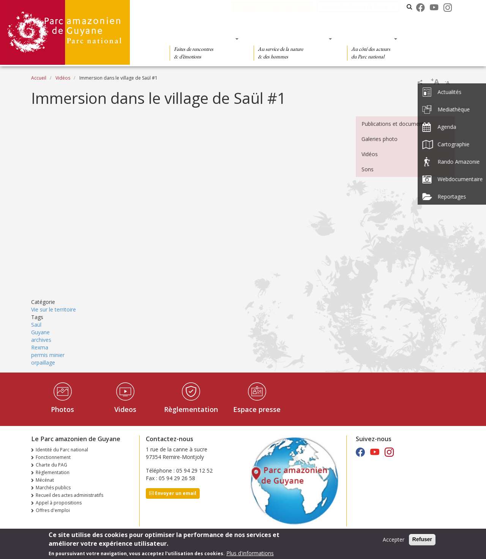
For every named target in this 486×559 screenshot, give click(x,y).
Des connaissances (290, 38)
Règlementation (191, 409)
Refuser (422, 539)
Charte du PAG (51, 465)
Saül (36, 324)
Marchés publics (53, 487)
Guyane (40, 332)
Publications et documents (394, 123)
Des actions (370, 38)
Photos (62, 409)
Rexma (39, 347)
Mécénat (45, 480)
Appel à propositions (59, 502)
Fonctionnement (53, 457)
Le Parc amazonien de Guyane (274, 6)
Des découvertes (202, 38)
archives (41, 339)
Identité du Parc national (62, 449)
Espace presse (257, 409)
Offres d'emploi (53, 510)
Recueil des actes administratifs (69, 495)
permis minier (48, 355)
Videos (125, 409)
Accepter (393, 539)
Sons (367, 169)
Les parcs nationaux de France (360, 6)
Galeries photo (379, 138)
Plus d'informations (250, 553)
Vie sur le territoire (53, 309)
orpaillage (43, 362)
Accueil (38, 78)
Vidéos (62, 78)
